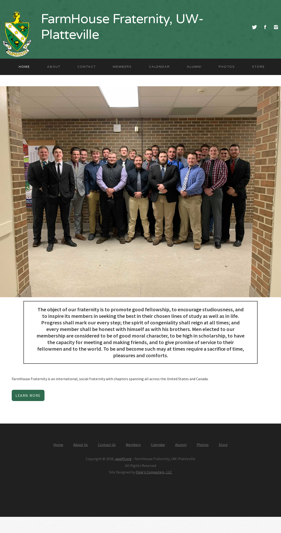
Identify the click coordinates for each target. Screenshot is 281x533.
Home (24, 67)
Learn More (28, 395)
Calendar (159, 67)
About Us (80, 444)
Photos (227, 67)
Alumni (194, 67)
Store (258, 67)
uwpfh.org (123, 458)
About (53, 67)
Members (122, 67)
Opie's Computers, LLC (154, 472)
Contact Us (107, 444)
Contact (87, 67)
